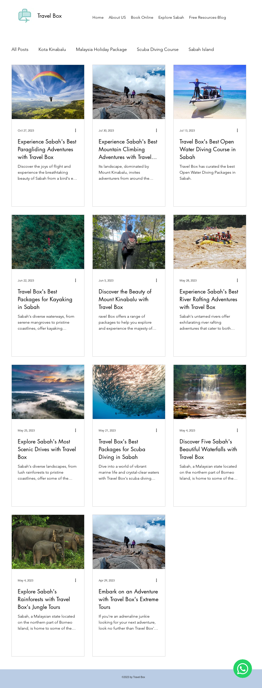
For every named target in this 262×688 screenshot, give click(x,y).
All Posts (19, 49)
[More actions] (77, 130)
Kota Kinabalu (52, 49)
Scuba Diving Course (158, 49)
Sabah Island (201, 49)
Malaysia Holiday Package (101, 49)
